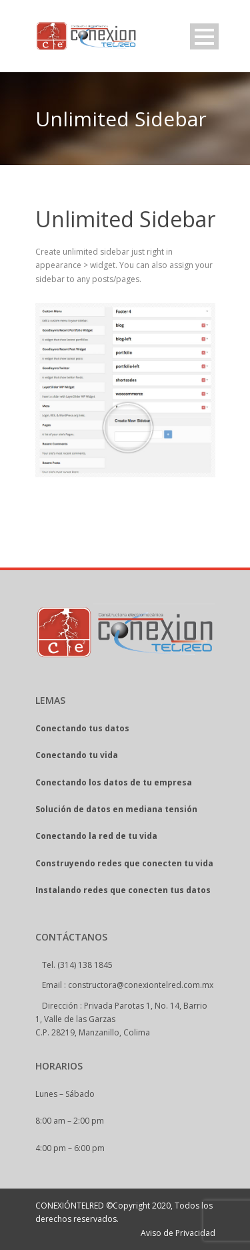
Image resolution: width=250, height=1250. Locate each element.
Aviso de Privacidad (178, 1233)
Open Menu (204, 36)
